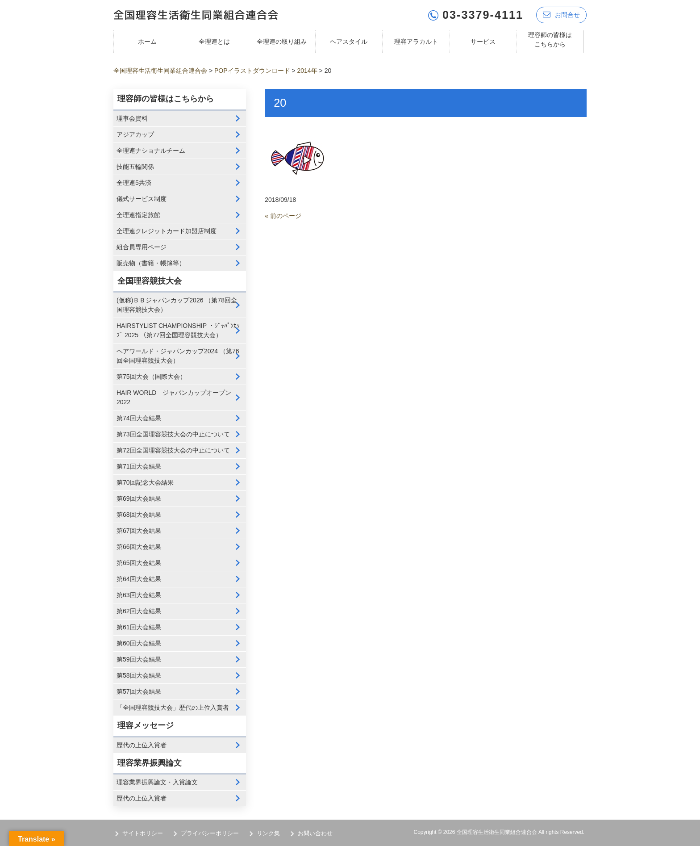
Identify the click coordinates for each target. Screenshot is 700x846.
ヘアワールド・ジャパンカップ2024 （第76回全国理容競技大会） (178, 356)
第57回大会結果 (139, 691)
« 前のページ (283, 215)
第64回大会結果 (139, 578)
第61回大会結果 (139, 627)
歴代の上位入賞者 (142, 745)
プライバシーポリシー (210, 833)
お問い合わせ (315, 833)
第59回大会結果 (139, 659)
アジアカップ (135, 134)
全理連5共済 (134, 182)
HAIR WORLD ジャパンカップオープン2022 (174, 397)
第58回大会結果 (139, 675)
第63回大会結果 (139, 595)
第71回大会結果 (139, 466)
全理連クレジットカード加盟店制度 (167, 231)
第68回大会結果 (139, 514)
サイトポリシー (142, 833)
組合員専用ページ (142, 247)
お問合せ (561, 14)
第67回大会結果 (139, 530)
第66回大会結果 (139, 546)
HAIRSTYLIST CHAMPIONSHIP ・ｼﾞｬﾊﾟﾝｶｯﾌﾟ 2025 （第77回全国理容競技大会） (178, 330)
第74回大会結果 (139, 418)
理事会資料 (132, 118)
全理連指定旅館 (138, 214)
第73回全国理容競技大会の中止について (173, 434)
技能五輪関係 (135, 166)
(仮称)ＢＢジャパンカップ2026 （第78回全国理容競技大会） (177, 305)
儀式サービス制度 (142, 198)
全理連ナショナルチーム (151, 150)
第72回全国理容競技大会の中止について (173, 450)
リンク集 (268, 833)
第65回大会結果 (139, 562)
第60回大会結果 (139, 643)
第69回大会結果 (139, 498)
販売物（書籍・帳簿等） (151, 263)
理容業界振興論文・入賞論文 (157, 782)
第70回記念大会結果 (145, 482)
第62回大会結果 (139, 611)
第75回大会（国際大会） (151, 376)
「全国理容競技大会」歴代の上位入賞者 (173, 707)
